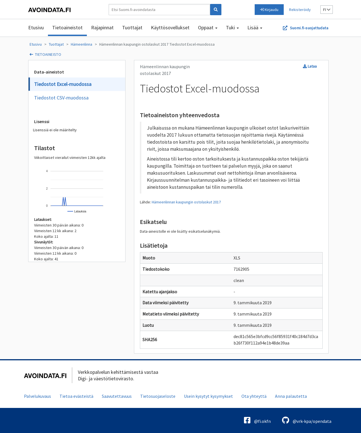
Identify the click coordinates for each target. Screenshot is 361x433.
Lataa (310, 66)
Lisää (254, 27)
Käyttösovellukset (170, 27)
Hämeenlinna (81, 44)
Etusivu (36, 27)
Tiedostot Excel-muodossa (192, 44)
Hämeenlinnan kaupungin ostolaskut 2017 (133, 44)
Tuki (232, 27)
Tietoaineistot (67, 27)
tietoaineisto (48, 54)
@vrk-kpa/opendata (306, 420)
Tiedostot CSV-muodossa (61, 97)
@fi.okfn (257, 420)
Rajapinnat (102, 27)
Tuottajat (132, 27)
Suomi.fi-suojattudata (309, 27)
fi (326, 9)
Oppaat (207, 27)
